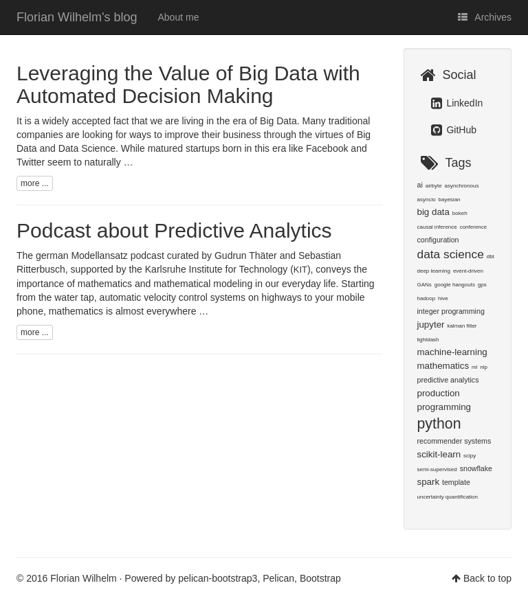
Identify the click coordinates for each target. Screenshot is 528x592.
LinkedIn (457, 103)
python (439, 423)
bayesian (450, 199)
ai (420, 185)
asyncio (426, 199)
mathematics (443, 366)
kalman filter (461, 326)
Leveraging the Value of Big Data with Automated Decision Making (188, 84)
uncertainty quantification (447, 497)
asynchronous (462, 186)
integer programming (451, 311)
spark (428, 482)
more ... (35, 183)
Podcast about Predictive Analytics (174, 230)
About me (178, 17)
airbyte (434, 186)
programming (444, 407)
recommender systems (454, 441)
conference (473, 227)
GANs (424, 285)
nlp (483, 367)
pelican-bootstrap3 (217, 578)
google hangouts (454, 285)
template (456, 482)
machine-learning (452, 352)
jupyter (431, 324)
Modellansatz (99, 255)
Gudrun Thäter (245, 255)
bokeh (460, 213)
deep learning (433, 271)
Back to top (487, 578)
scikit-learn (439, 454)
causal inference (437, 227)
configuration (438, 240)
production (438, 393)
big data (433, 212)
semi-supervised (437, 469)
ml (474, 367)
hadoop (426, 298)
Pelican (278, 578)
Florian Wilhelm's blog (77, 17)
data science (450, 254)
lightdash (428, 340)
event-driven (468, 271)
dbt (490, 256)
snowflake (476, 468)
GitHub (453, 129)
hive (443, 298)
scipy (469, 456)
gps (482, 285)
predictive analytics (448, 380)
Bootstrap (320, 578)
